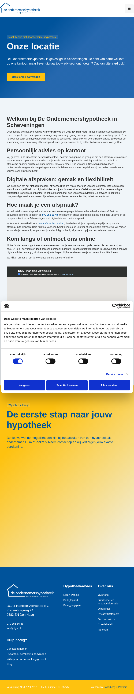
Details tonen (114, 374)
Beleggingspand (72, 605)
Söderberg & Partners (115, 687)
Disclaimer (104, 608)
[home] (22, 9)
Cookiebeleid (105, 624)
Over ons (103, 594)
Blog (9, 664)
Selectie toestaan (67, 385)
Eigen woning (71, 594)
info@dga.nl (14, 628)
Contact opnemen (17, 648)
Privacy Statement (108, 613)
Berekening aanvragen (26, 76)
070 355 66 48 (15, 623)
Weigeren (24, 385)
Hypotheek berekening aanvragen (26, 653)
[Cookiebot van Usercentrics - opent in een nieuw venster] (114, 306)
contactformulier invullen (51, 223)
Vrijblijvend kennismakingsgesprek (27, 659)
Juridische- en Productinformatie (108, 602)
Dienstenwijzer (106, 619)
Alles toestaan (109, 385)
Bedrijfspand (70, 600)
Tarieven (103, 629)
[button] (129, 8)
